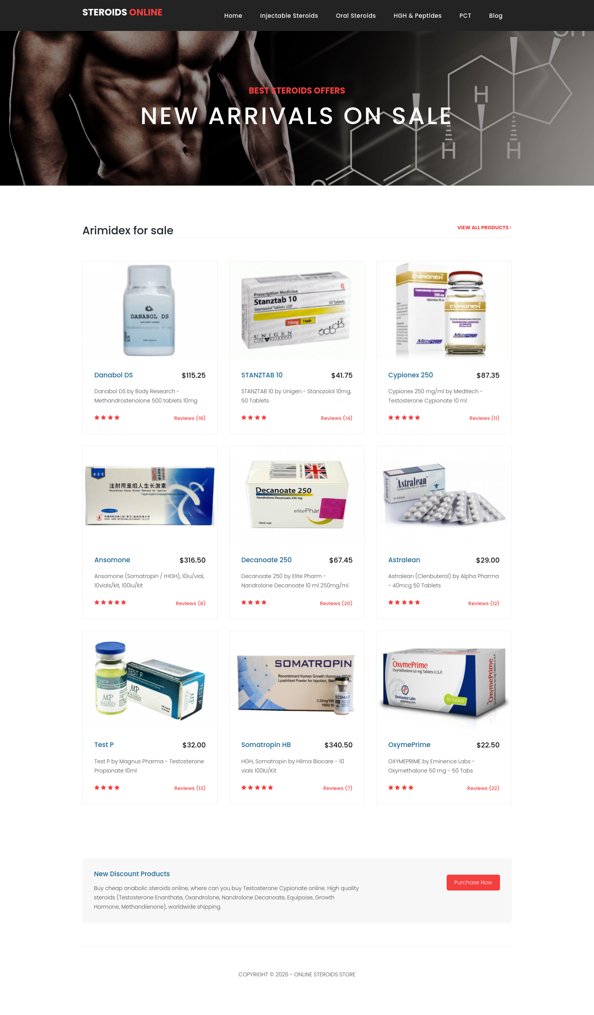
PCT (465, 16)
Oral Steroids (356, 16)
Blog (496, 16)
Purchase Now (473, 882)
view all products (484, 227)
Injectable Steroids (289, 16)
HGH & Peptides (418, 16)
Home (233, 16)
